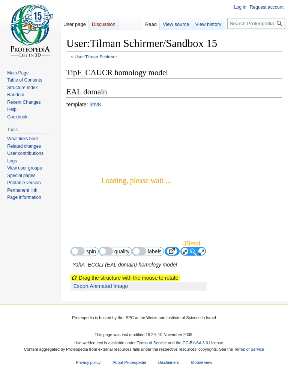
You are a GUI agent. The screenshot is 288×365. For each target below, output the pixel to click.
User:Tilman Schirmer (96, 56)
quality (114, 251)
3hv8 (94, 104)
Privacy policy (88, 362)
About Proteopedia (129, 362)
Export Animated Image (101, 286)
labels (147, 251)
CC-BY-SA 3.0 (195, 343)
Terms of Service (152, 343)
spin (83, 251)
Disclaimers (168, 362)
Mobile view (201, 362)
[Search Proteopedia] (256, 23)
